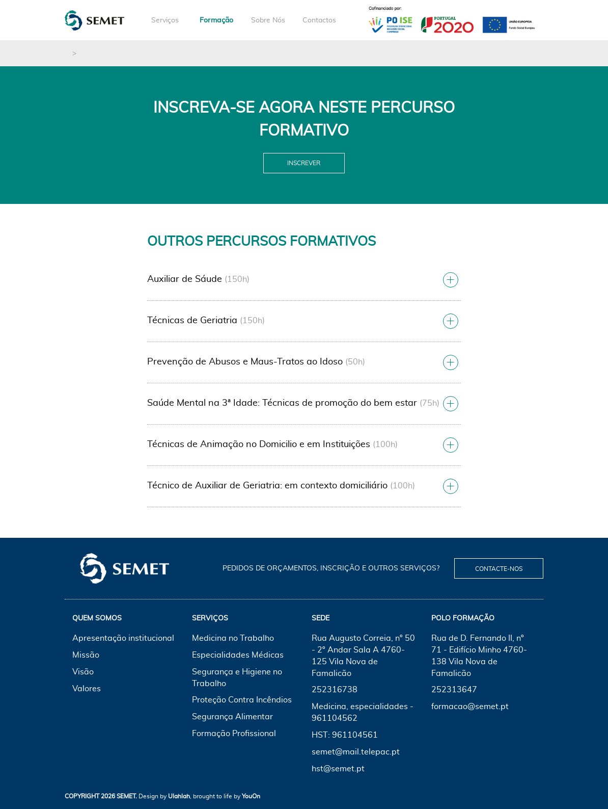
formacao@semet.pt (470, 706)
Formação (217, 20)
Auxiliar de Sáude (184, 279)
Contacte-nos (498, 569)
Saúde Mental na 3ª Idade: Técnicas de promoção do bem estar (282, 403)
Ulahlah (179, 796)
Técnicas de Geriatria (192, 320)
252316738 (334, 690)
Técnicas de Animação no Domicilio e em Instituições (258, 444)
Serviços (165, 20)
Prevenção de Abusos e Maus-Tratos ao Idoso (245, 362)
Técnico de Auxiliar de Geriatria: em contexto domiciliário (267, 485)
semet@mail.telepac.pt (356, 752)
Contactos (319, 20)
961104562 (334, 718)
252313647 (454, 690)
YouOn (251, 796)
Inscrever (303, 163)
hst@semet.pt (338, 769)
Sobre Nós (268, 20)
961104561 (355, 735)
